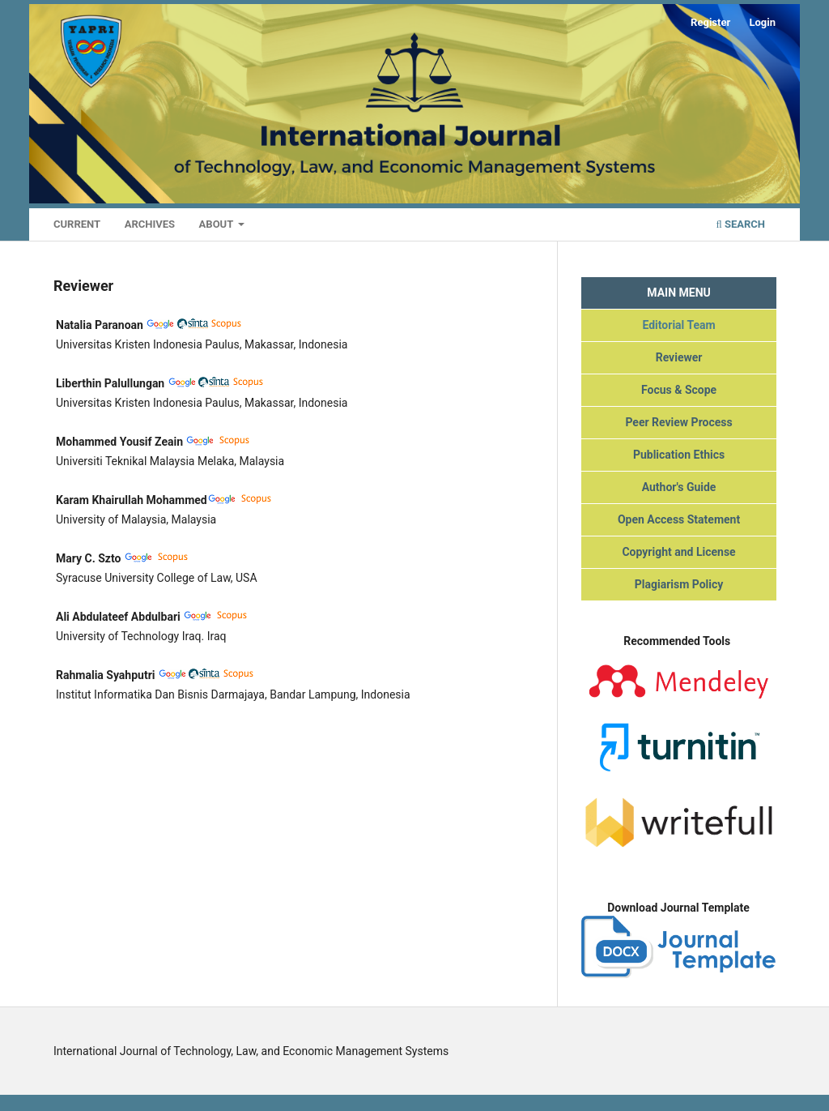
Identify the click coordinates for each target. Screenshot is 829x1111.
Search (740, 224)
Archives (150, 224)
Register (710, 22)
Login (762, 22)
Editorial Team (678, 324)
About (217, 224)
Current (76, 224)
